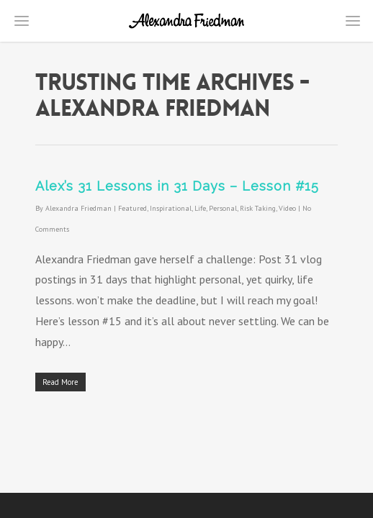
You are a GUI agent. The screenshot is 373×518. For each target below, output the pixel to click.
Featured (132, 208)
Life (200, 208)
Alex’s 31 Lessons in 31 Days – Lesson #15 (177, 186)
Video (287, 208)
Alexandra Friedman (78, 208)
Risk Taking (258, 208)
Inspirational (171, 208)
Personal (223, 208)
